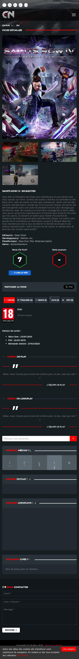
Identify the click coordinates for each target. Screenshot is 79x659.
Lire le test (20, 273)
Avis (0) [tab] (54, 299)
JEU (18, 25)
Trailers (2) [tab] (24, 300)
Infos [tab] (9, 300)
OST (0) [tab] (67, 300)
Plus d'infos (22, 655)
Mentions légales (54, 645)
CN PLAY (6, 25)
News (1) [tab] (41, 300)
